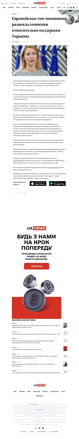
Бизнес (33, 8)
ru (64, 8)
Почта (59, 8)
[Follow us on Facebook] (71, 8)
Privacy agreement (41, 431)
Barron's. (31, 90)
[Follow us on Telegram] (73, 8)
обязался (55, 149)
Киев (18, 8)
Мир (4, 8)
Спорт (63, 391)
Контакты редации (53, 431)
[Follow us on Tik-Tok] (68, 8)
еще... (53, 8)
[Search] (76, 7)
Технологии (43, 8)
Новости (14, 14)
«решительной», (18, 161)
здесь (46, 178)
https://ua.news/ (33, 404)
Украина (11, 8)
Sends (31, 178)
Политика (25, 8)
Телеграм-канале (52, 167)
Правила (32, 431)
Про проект (23, 431)
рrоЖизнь (39, 396)
